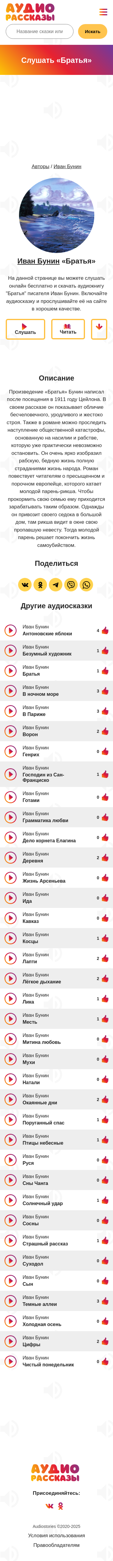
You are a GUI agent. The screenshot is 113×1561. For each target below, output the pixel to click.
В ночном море (41, 694)
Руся (28, 1163)
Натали (31, 1082)
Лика (28, 1001)
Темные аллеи (40, 1304)
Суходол (33, 1263)
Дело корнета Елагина (49, 840)
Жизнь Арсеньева (44, 881)
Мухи (29, 1062)
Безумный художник (47, 653)
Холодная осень (42, 1324)
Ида (27, 901)
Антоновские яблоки (47, 633)
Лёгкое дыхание (42, 981)
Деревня (33, 860)
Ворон (30, 734)
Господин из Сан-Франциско (43, 777)
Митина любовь (42, 1042)
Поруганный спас (43, 1122)
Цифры (31, 1344)
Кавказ (31, 921)
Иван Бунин (67, 166)
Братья (31, 674)
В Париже (34, 714)
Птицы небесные (43, 1143)
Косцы (30, 941)
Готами (31, 800)
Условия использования (56, 1535)
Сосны (31, 1223)
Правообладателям (56, 1545)
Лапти (30, 961)
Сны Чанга (35, 1183)
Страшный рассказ (45, 1243)
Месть (30, 1022)
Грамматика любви (45, 820)
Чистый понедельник (48, 1364)
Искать (93, 31)
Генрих (31, 754)
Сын (28, 1284)
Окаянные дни (40, 1102)
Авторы (40, 166)
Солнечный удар (43, 1203)
